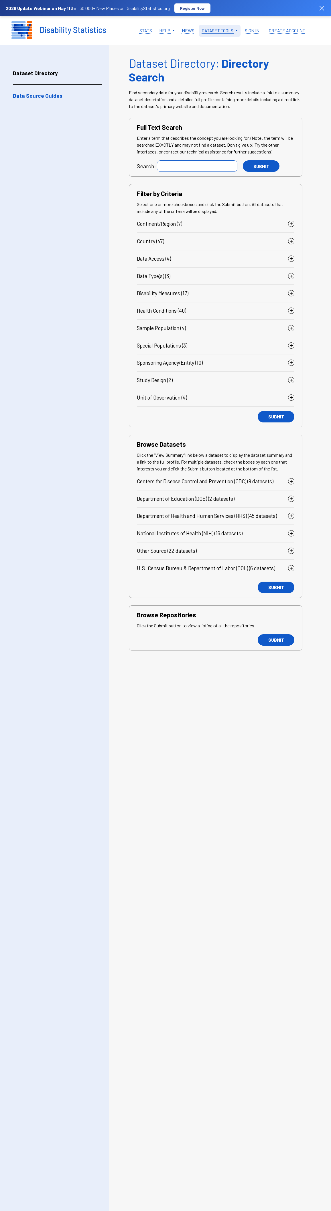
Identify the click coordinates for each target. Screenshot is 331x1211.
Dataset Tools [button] (218, 30)
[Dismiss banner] (321, 8)
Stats (145, 30)
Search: (146, 166)
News (188, 30)
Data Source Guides (37, 95)
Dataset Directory (35, 73)
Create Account (287, 30)
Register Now (192, 8)
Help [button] (165, 30)
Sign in (252, 30)
